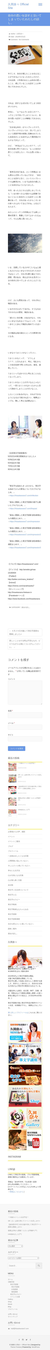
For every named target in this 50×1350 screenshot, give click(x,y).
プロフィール (13, 851)
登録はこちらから (16, 1192)
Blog (9, 1307)
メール (11, 723)
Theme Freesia (15, 1347)
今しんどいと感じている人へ (19, 866)
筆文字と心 (12, 895)
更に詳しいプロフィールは (18, 1012)
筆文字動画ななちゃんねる (18, 909)
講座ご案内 (12, 929)
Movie (10, 1304)
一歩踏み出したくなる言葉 (18, 856)
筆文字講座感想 (14, 919)
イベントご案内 (14, 841)
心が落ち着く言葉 (15, 880)
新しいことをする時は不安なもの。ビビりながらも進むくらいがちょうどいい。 (24, 644)
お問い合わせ (13, 1314)
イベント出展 (15, 1297)
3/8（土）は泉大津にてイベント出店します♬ (24, 1221)
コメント (11, 679)
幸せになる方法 (14, 870)
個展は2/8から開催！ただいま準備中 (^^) (22, 1230)
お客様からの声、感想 (16, 832)
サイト (10, 735)
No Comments (24, 40)
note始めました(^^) (24, 809)
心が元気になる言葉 (15, 875)
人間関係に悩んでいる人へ (18, 861)
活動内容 (11, 1282)
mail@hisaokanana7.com (20, 1328)
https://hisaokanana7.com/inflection (24, 496)
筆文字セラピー (14, 900)
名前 (10, 711)
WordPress (36, 1347)
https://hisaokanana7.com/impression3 (25, 548)
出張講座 (14, 1289)
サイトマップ (13, 1317)
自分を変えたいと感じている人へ (21, 924)
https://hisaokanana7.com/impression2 (25, 535)
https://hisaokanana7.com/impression (25, 521)
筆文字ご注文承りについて (18, 890)
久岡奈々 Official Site (18, 6)
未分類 (10, 885)
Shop (10, 1302)
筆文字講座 (12, 914)
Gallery (10, 1299)
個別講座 (14, 1292)
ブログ (10, 846)
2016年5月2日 (20, 37)
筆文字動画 (12, 904)
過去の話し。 (26, 607)
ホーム (10, 1279)
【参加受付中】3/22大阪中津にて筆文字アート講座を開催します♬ (24, 1226)
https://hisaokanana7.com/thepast (23, 508)
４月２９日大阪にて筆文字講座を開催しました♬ (24, 632)
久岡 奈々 (20, 34)
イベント (11, 836)
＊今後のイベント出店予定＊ (27, 763)
